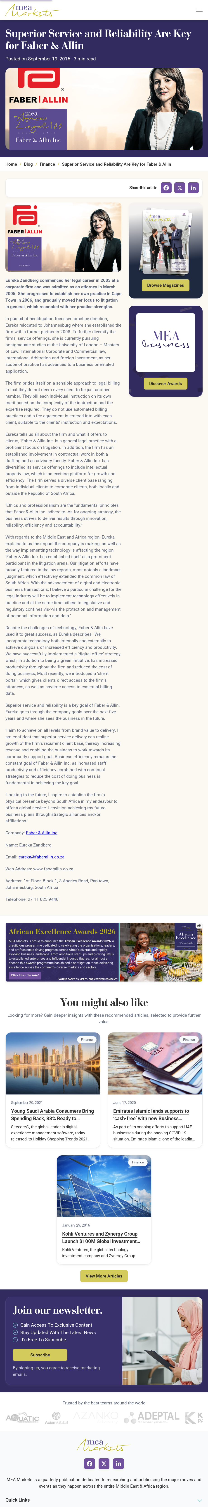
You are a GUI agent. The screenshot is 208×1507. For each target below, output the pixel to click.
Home (11, 164)
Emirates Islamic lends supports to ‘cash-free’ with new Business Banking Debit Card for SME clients (151, 1115)
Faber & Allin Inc (41, 832)
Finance (47, 164)
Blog (28, 164)
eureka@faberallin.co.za (41, 857)
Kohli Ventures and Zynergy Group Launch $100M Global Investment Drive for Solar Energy (99, 1238)
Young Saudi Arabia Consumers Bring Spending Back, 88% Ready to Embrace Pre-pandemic (52, 1115)
